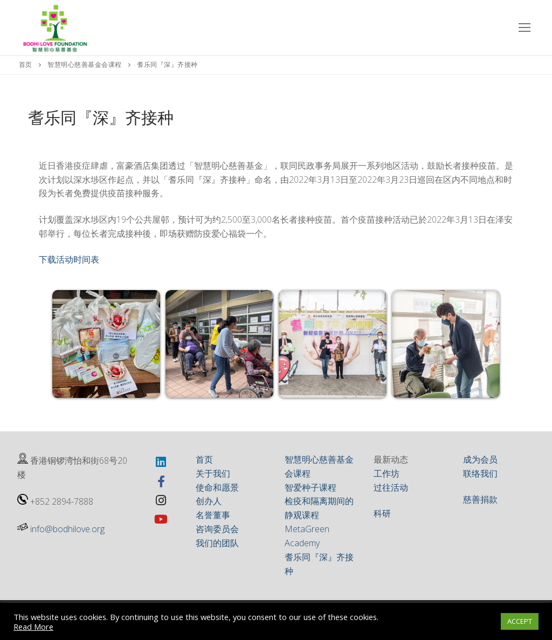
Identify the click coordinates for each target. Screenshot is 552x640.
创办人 (209, 501)
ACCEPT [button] (519, 621)
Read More (33, 626)
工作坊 (386, 473)
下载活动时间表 (69, 259)
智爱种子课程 (310, 487)
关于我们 (213, 473)
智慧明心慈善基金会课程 (84, 64)
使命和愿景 (217, 487)
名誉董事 (213, 515)
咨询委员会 (217, 529)
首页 (25, 64)
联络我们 (480, 473)
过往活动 (391, 487)
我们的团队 (217, 543)
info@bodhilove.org (67, 529)
